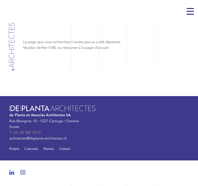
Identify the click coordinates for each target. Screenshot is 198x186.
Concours (31, 149)
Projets (14, 149)
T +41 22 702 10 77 (25, 133)
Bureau (49, 149)
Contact (64, 149)
